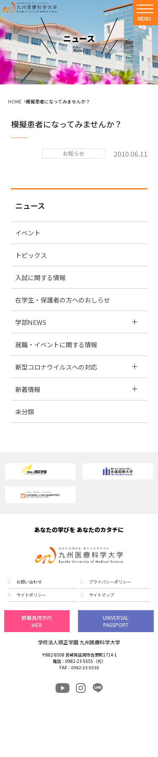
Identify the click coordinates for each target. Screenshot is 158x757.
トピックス (31, 255)
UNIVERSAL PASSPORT (116, 621)
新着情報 (27, 389)
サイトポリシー (31, 595)
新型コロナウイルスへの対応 (56, 366)
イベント (27, 232)
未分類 (24, 411)
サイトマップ (101, 595)
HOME (14, 101)
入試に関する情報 (40, 277)
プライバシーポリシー (110, 582)
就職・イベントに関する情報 (56, 344)
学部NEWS (30, 322)
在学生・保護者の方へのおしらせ (62, 299)
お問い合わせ (29, 582)
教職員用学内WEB (36, 621)
